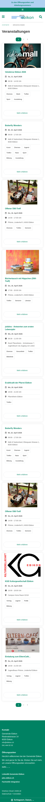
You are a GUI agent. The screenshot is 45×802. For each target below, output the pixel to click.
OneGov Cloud (7, 791)
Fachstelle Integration (11, 782)
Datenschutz (7, 794)
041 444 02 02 (7, 745)
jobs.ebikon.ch (8, 778)
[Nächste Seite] (27, 39)
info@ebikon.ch (8, 742)
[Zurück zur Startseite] (22, 17)
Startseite (5, 25)
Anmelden (17, 794)
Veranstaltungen (19, 25)
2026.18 (18, 791)
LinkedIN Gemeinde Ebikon (13, 774)
